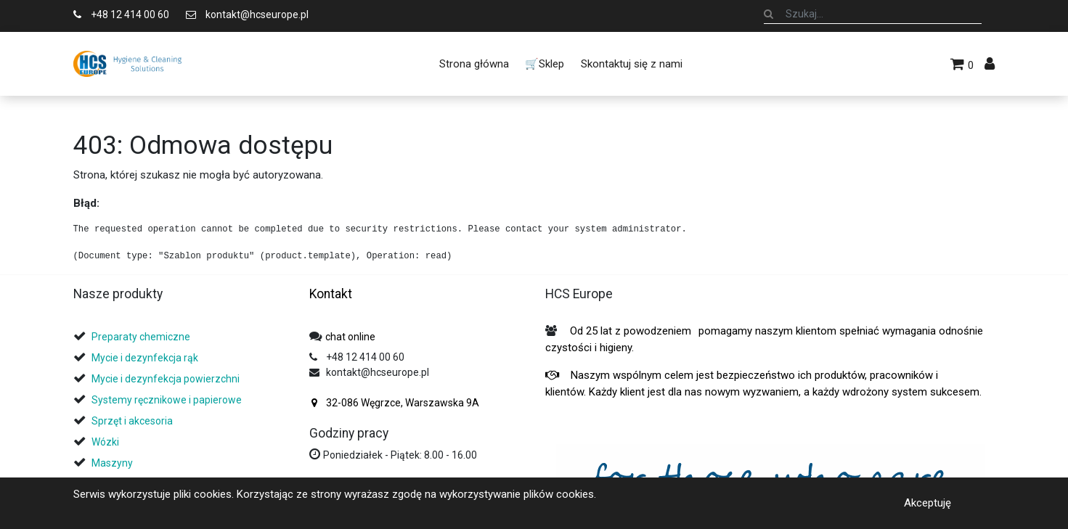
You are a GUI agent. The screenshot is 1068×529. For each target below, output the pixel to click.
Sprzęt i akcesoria (132, 421)
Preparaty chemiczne (141, 337)
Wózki (105, 442)
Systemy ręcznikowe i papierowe (167, 400)
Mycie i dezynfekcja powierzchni (165, 379)
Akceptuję (927, 502)
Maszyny (112, 463)
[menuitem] (474, 64)
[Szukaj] (768, 14)
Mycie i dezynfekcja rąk (144, 358)
